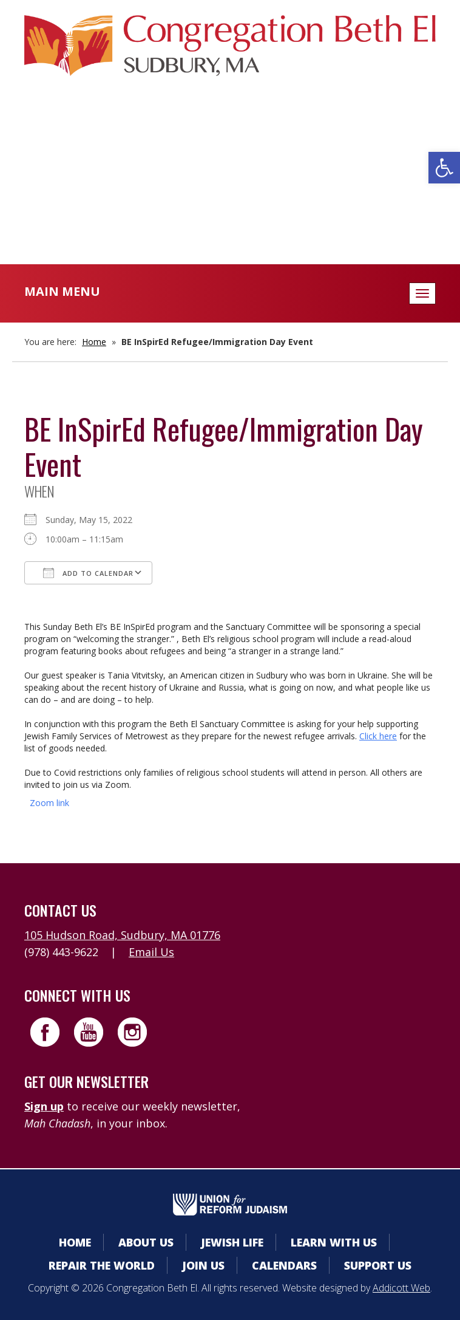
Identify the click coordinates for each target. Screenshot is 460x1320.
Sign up (44, 1106)
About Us (146, 1242)
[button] (444, 167)
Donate (230, 182)
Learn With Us (334, 1242)
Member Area (230, 133)
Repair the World (102, 1265)
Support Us (377, 1265)
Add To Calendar (88, 572)
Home (94, 341)
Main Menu (62, 291)
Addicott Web (401, 1287)
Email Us (151, 952)
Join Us (203, 1265)
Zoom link (49, 803)
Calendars (230, 157)
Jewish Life (232, 1242)
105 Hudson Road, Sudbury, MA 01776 (122, 935)
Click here (378, 736)
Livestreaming (230, 206)
